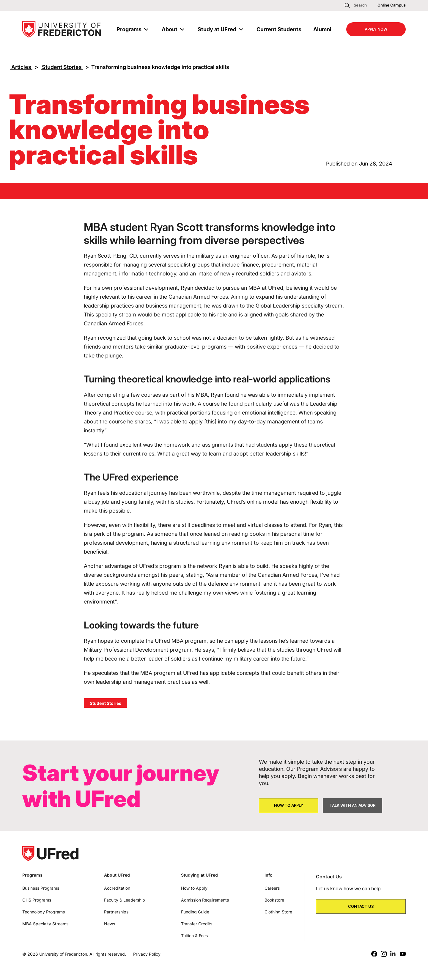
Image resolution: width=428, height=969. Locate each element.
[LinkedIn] (393, 954)
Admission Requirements (205, 899)
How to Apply (194, 888)
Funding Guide (195, 911)
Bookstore (274, 899)
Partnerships (116, 911)
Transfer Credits (196, 923)
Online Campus (391, 5)
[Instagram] (384, 954)
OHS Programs (36, 899)
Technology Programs (43, 911)
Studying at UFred (199, 875)
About (169, 29)
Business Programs (40, 888)
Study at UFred (217, 29)
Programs (129, 29)
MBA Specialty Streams (45, 923)
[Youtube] (403, 954)
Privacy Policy (146, 954)
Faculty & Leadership (124, 899)
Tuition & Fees (194, 935)
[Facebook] (374, 954)
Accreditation (117, 888)
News (109, 923)
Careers (272, 888)
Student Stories (62, 67)
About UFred (117, 875)
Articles (21, 67)
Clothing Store (278, 911)
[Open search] (355, 5)
